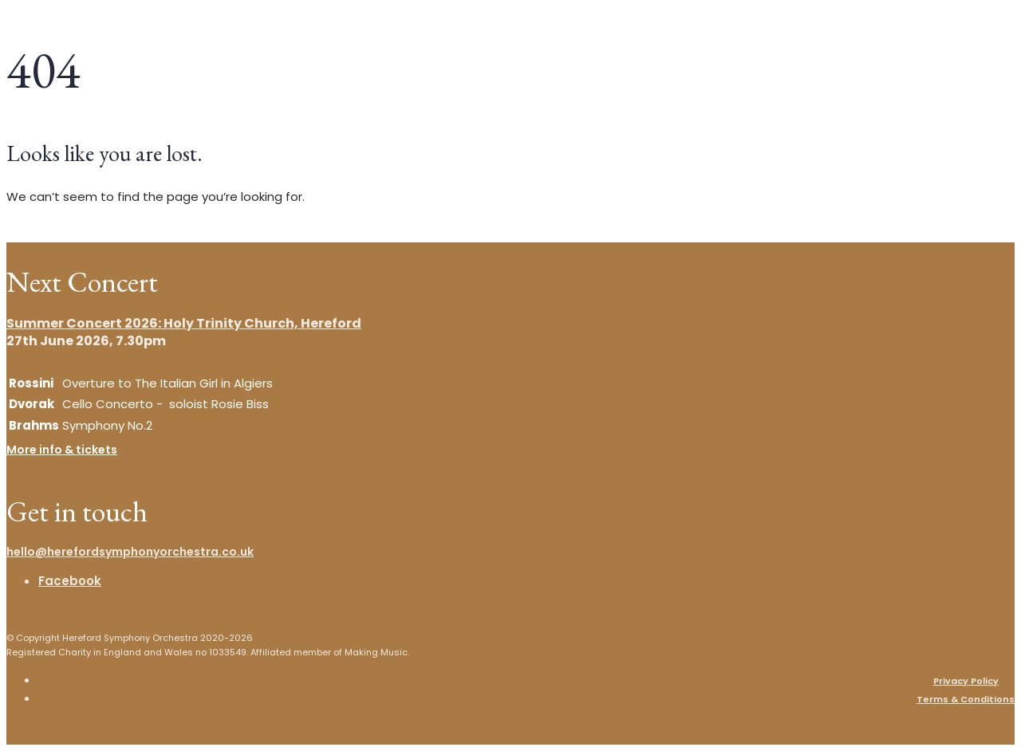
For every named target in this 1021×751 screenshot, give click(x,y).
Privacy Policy (966, 680)
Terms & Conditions (966, 699)
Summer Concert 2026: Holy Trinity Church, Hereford (183, 323)
